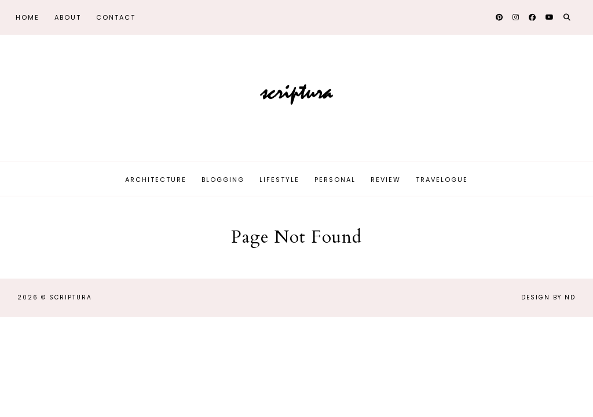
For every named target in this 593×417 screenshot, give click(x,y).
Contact (116, 17)
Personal (335, 179)
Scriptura (70, 297)
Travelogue (442, 179)
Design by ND (548, 297)
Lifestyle (279, 179)
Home (27, 17)
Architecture (155, 179)
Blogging (223, 179)
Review (386, 179)
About (67, 17)
